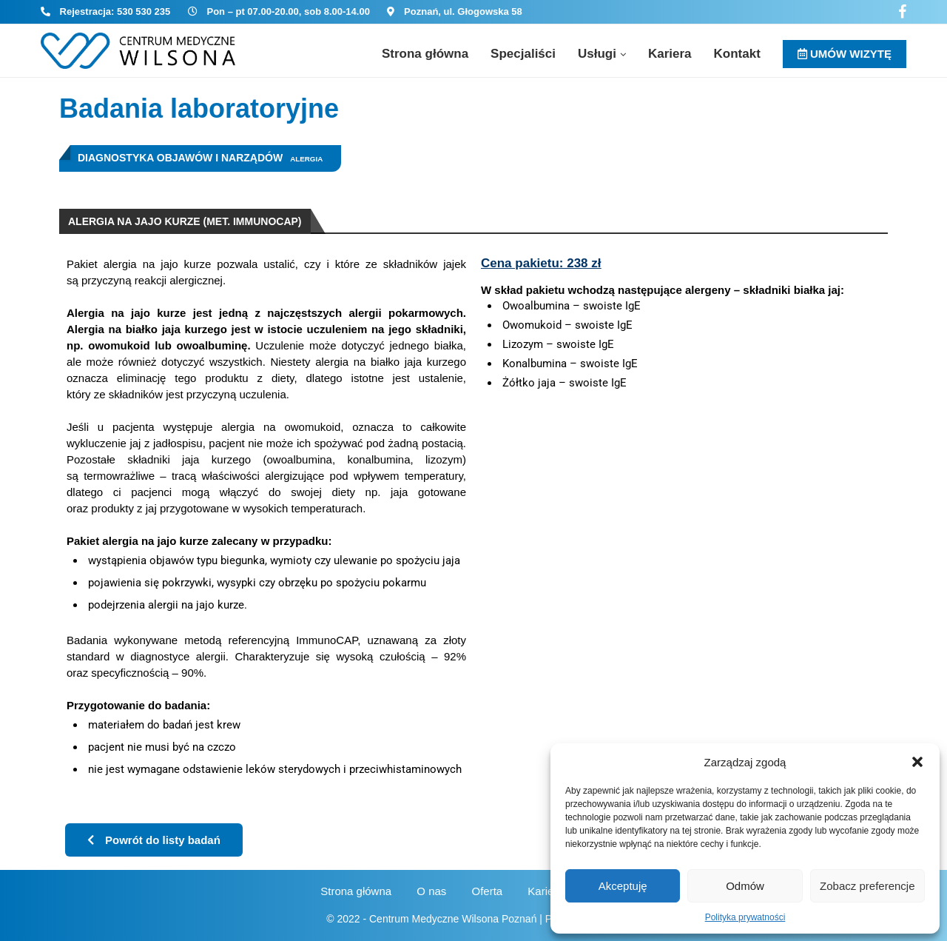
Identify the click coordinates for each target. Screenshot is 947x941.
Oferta (487, 891)
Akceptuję (623, 886)
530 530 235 (143, 11)
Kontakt (737, 54)
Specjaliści (523, 54)
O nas (431, 891)
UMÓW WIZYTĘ (845, 53)
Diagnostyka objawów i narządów (180, 158)
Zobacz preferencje (867, 886)
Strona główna (425, 54)
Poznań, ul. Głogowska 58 (463, 11)
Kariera (670, 54)
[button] (917, 761)
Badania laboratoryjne (199, 108)
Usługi (597, 54)
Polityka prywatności (745, 917)
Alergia (306, 159)
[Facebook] (902, 12)
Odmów (745, 886)
